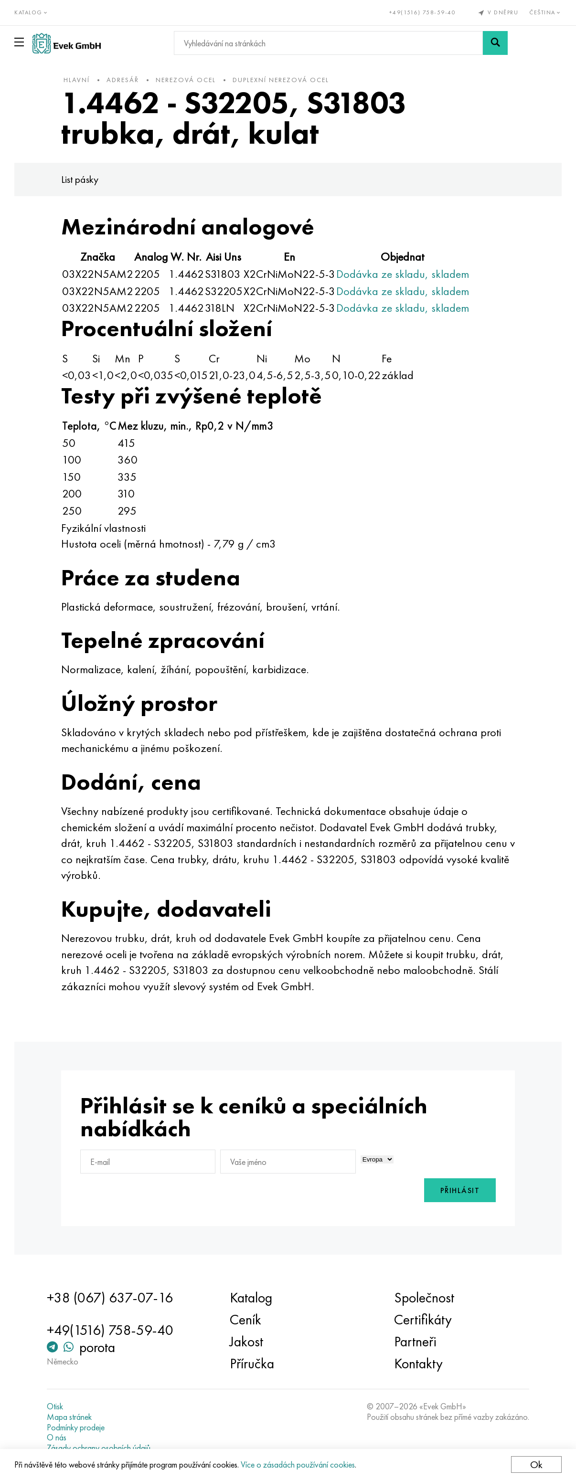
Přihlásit (460, 1190)
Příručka (252, 1363)
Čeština (545, 12)
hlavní (77, 79)
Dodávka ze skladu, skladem (402, 273)
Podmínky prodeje (76, 1427)
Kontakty (418, 1363)
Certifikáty (423, 1319)
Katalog (251, 1297)
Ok (536, 1464)
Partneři (415, 1341)
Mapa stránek (69, 1417)
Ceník (245, 1319)
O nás (56, 1437)
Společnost (424, 1297)
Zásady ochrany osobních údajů (98, 1448)
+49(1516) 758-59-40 (422, 12)
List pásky (79, 179)
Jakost (246, 1341)
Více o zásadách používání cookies (298, 1464)
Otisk (55, 1406)
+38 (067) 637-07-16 (110, 1297)
